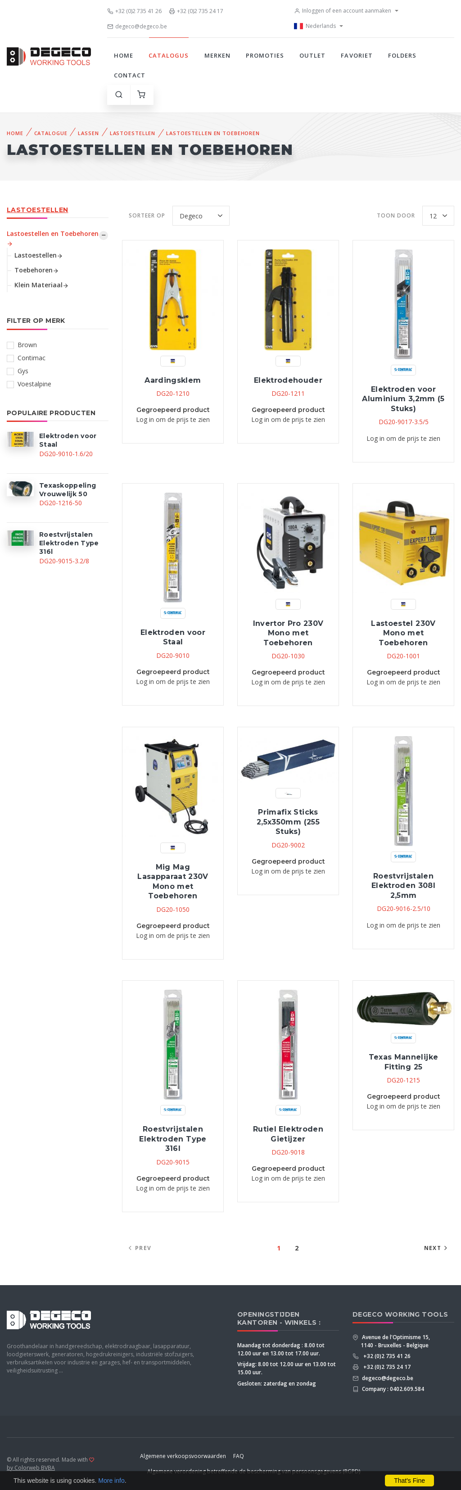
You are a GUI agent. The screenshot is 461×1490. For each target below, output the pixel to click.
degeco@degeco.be (137, 26)
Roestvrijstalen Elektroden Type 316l (172, 1139)
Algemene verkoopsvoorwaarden (183, 1456)
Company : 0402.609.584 (392, 1389)
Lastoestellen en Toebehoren (213, 133)
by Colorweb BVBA (31, 1468)
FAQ (238, 1456)
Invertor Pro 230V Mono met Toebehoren (288, 633)
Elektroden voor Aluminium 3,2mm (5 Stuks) (403, 399)
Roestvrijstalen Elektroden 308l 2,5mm (403, 886)
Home (123, 55)
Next (437, 1248)
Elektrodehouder (288, 380)
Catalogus (169, 55)
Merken (217, 55)
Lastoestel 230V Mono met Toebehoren (403, 633)
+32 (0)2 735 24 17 (196, 11)
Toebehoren (36, 270)
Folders (402, 55)
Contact (129, 75)
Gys (23, 371)
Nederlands (315, 26)
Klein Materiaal (41, 285)
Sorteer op (147, 215)
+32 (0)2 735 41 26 (134, 11)
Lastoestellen (132, 133)
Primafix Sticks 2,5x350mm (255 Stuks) (288, 822)
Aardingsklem (173, 380)
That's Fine (409, 1480)
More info (111, 1480)
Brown (27, 344)
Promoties (265, 55)
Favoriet (356, 55)
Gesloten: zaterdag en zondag (276, 1383)
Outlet (312, 55)
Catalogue (51, 133)
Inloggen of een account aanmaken (342, 10)
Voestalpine (34, 384)
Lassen (88, 133)
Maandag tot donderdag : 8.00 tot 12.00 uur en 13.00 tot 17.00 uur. (281, 1349)
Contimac (31, 357)
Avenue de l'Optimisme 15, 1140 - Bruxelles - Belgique (395, 1341)
